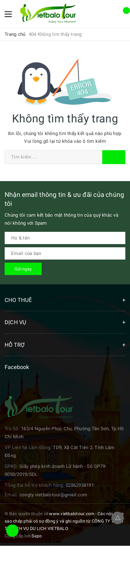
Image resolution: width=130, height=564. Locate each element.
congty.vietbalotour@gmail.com (53, 495)
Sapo (36, 535)
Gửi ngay (23, 268)
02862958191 (80, 485)
